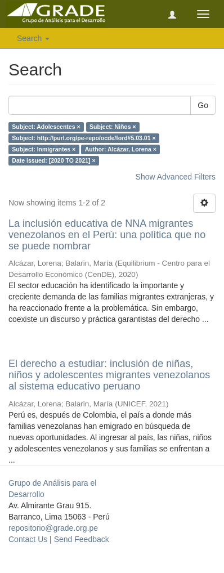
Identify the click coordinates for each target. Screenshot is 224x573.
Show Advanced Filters (176, 176)
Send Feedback (81, 539)
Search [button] (33, 38)
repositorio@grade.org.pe (53, 527)
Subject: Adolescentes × (46, 126)
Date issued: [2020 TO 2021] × (53, 160)
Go (203, 105)
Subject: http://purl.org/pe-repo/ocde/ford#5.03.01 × (83, 138)
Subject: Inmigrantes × (43, 149)
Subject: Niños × (112, 126)
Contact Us (27, 539)
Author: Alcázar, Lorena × (120, 149)
